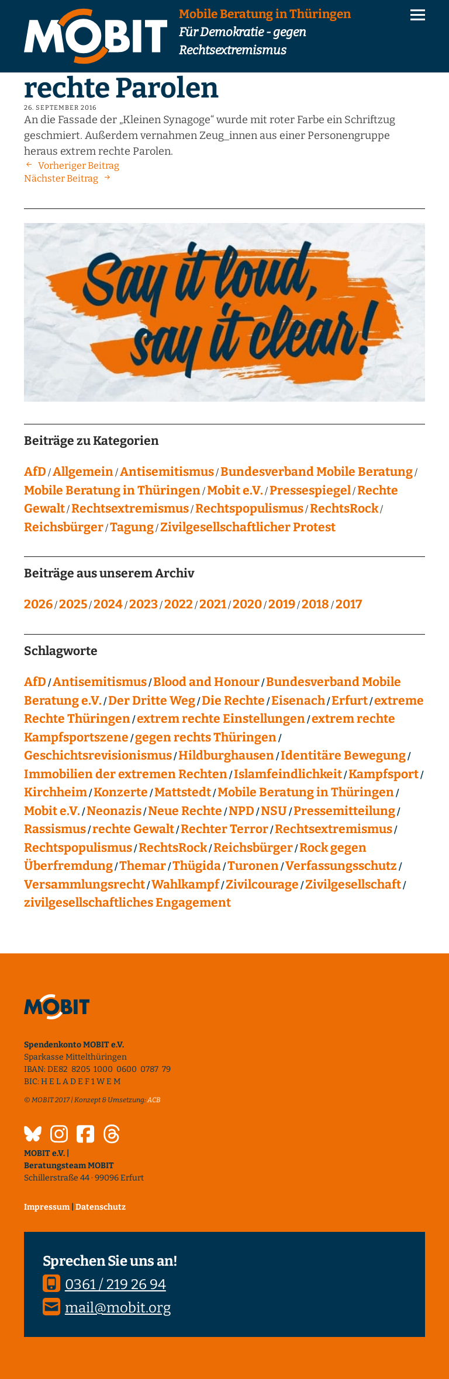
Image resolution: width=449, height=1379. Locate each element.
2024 (108, 604)
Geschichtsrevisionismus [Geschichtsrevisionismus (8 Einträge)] (98, 755)
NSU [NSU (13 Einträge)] (274, 811)
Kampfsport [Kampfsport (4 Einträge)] (383, 774)
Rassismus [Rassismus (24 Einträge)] (55, 829)
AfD (35, 471)
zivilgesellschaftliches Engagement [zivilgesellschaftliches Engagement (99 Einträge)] (127, 902)
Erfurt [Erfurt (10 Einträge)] (349, 700)
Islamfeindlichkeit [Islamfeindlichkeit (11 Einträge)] (288, 774)
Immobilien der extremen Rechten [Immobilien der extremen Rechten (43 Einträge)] (125, 774)
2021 (212, 604)
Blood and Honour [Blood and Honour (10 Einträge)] (206, 682)
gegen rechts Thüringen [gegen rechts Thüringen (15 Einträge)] (206, 737)
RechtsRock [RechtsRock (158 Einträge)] (173, 847)
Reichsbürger (63, 527)
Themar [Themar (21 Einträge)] (142, 865)
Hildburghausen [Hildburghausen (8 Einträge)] (226, 755)
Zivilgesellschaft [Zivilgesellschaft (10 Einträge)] (353, 884)
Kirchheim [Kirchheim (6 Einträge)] (55, 792)
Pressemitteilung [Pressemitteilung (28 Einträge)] (344, 811)
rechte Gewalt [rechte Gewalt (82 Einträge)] (133, 829)
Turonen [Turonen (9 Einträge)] (253, 865)
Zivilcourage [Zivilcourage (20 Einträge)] (262, 884)
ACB (154, 1100)
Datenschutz (100, 1207)
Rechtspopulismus (249, 508)
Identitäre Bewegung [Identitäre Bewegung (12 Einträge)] (343, 755)
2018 (315, 604)
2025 (73, 604)
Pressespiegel (310, 490)
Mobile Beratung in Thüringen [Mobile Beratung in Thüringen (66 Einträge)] (305, 792)
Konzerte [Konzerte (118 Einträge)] (121, 792)
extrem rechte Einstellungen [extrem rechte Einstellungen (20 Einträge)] (221, 718)
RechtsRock (344, 508)
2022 (178, 604)
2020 (247, 604)
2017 (349, 604)
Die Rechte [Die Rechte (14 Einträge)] (233, 700)
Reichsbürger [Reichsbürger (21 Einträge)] (253, 847)
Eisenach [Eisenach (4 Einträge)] (298, 700)
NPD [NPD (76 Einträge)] (241, 811)
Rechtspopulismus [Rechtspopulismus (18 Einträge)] (78, 847)
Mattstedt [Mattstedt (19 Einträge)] (182, 792)
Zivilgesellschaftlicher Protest (248, 527)
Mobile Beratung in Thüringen (112, 490)
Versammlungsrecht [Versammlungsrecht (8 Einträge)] (84, 884)
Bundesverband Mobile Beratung (316, 471)
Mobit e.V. (235, 490)
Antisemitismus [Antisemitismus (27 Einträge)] (100, 682)
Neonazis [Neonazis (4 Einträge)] (114, 811)
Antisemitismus (167, 471)
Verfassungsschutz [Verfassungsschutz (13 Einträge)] (341, 865)
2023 (143, 604)
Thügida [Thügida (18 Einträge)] (196, 865)
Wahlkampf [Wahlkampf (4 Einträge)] (185, 884)
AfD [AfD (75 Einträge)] (35, 682)
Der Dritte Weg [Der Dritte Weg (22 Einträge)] (151, 700)
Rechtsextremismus (130, 508)
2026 (38, 604)
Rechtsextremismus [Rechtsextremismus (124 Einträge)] (333, 829)
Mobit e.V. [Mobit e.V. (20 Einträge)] (52, 811)
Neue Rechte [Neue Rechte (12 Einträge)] (185, 811)
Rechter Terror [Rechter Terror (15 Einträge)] (224, 829)
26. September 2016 (60, 108)
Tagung (132, 527)
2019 (281, 604)
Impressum (47, 1207)
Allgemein (83, 471)
